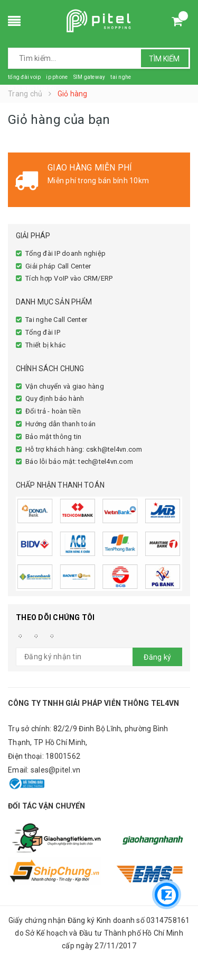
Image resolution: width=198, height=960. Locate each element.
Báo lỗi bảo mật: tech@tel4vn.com (79, 461)
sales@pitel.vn (56, 770)
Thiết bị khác (45, 345)
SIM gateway (89, 77)
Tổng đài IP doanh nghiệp (65, 253)
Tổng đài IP (42, 332)
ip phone (57, 77)
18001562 (62, 756)
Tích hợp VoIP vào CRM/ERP (68, 278)
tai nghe (120, 77)
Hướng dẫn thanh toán (60, 424)
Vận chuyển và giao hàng (64, 386)
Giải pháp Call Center (58, 266)
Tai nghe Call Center (56, 320)
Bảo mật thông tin (53, 437)
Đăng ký (157, 657)
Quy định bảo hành (54, 398)
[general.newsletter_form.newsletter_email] (99, 657)
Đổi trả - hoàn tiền (53, 411)
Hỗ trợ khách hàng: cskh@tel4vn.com (84, 449)
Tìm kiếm (164, 59)
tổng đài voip (24, 77)
